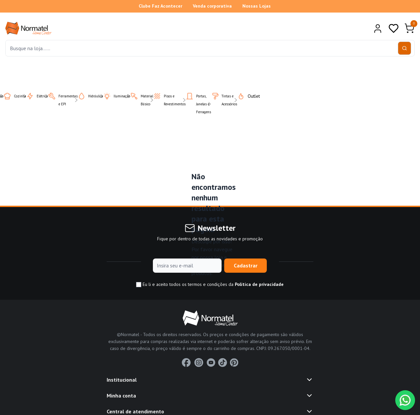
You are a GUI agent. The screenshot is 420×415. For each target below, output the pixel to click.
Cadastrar (246, 265)
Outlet (244, 96)
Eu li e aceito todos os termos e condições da (210, 284)
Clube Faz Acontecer (160, 6)
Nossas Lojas (256, 6)
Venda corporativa (212, 6)
